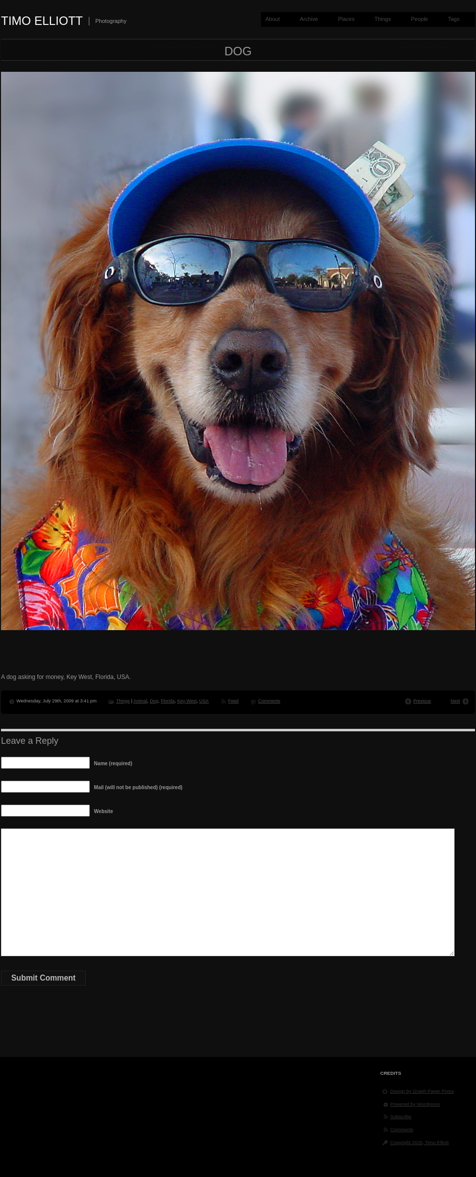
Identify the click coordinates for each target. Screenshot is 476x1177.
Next (455, 700)
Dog (154, 700)
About (272, 19)
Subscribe (401, 1116)
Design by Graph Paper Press (422, 1091)
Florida (168, 700)
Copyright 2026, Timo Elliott (419, 1142)
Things (382, 19)
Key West (187, 700)
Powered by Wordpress (415, 1104)
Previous (422, 700)
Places (346, 19)
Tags (454, 19)
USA (204, 700)
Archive (309, 19)
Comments (269, 700)
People (419, 19)
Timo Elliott (42, 20)
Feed (233, 700)
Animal (140, 700)
